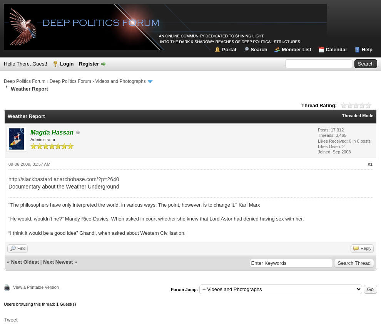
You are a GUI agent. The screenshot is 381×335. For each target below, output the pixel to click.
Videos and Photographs (120, 81)
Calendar (337, 49)
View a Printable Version (36, 287)
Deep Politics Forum (24, 81)
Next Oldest (25, 262)
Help (367, 49)
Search (259, 49)
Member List (296, 49)
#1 (370, 164)
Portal (229, 49)
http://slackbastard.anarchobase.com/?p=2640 (63, 179)
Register (89, 64)
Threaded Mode (357, 115)
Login (67, 64)
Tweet (11, 320)
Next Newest (58, 262)
